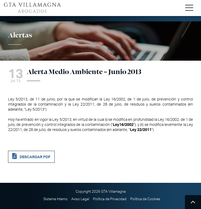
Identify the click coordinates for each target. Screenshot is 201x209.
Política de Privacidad (109, 199)
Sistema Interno (55, 199)
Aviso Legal (80, 199)
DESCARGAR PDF (35, 157)
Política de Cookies (145, 199)
